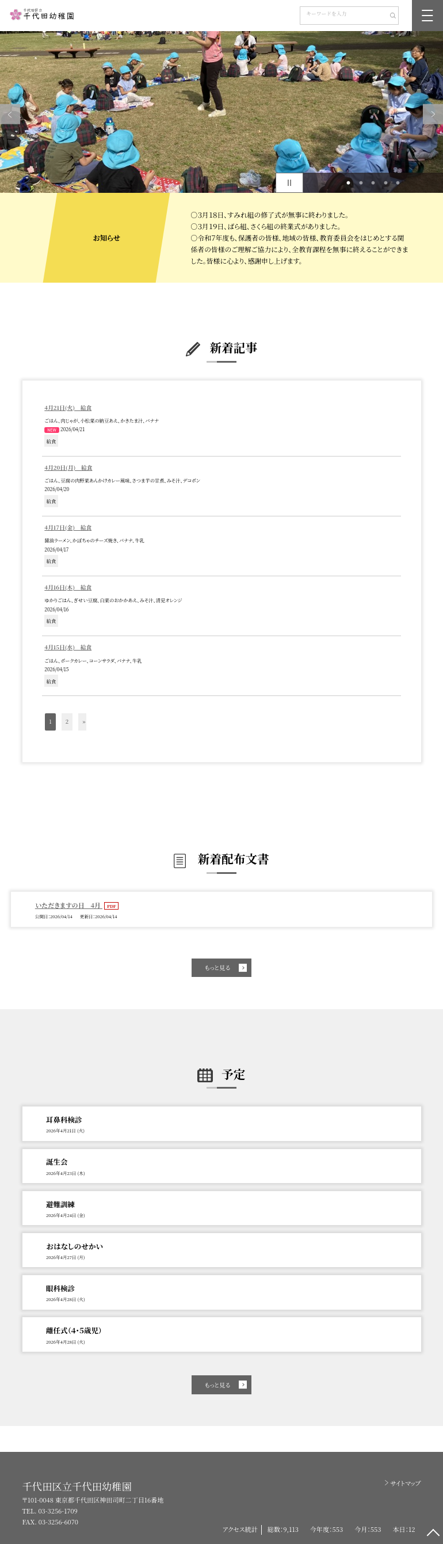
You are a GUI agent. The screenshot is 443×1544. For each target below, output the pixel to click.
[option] (221, 112)
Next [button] (433, 114)
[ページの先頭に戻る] (433, 1534)
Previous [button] (10, 114)
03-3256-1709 (57, 1510)
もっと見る (217, 967)
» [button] (83, 721)
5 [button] (398, 183)
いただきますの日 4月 (68, 905)
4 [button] (385, 183)
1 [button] (348, 183)
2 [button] (360, 183)
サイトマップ (405, 1483)
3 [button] (373, 183)
